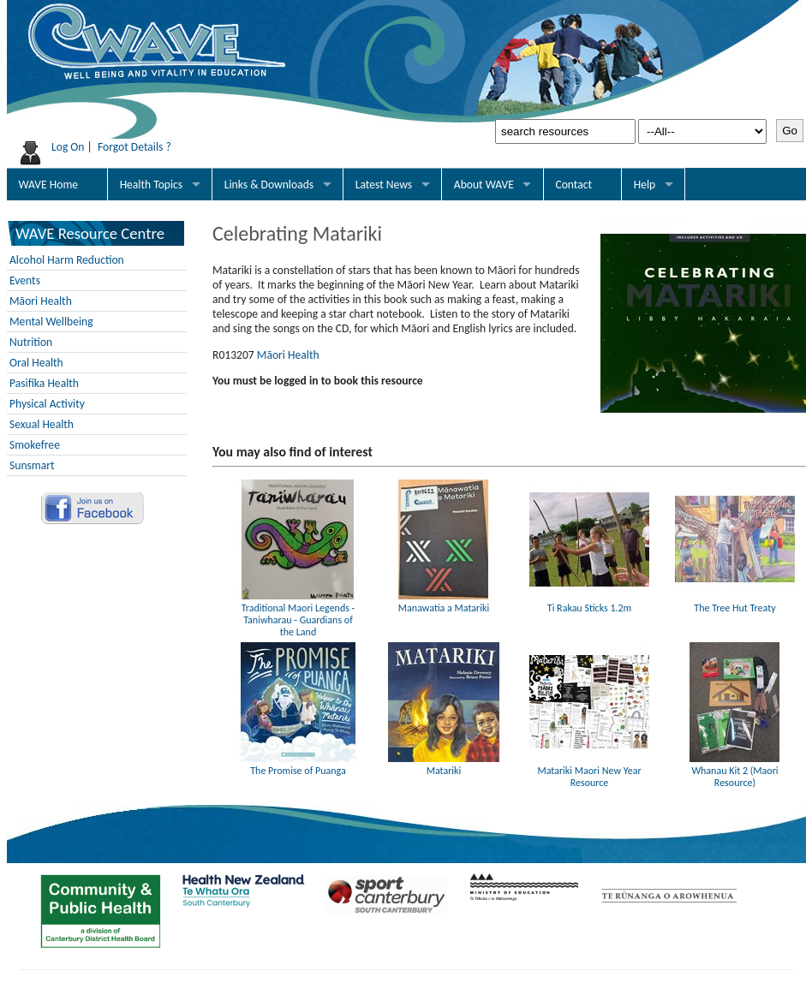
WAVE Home (48, 184)
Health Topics (151, 184)
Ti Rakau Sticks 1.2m (589, 602)
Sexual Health (41, 424)
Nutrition (30, 342)
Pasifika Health (44, 383)
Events (24, 280)
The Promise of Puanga (298, 765)
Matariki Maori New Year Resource (589, 771)
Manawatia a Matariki (444, 602)
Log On (68, 147)
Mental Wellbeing (51, 321)
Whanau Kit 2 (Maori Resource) (735, 771)
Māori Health (40, 301)
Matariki (444, 765)
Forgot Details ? (134, 147)
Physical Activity (47, 403)
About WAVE (484, 184)
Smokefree (34, 445)
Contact (573, 184)
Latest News (383, 184)
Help (645, 184)
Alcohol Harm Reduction (66, 260)
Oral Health (36, 362)
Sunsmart (32, 465)
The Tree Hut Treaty (735, 602)
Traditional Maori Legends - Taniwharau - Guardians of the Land (298, 614)
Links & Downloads (268, 184)
